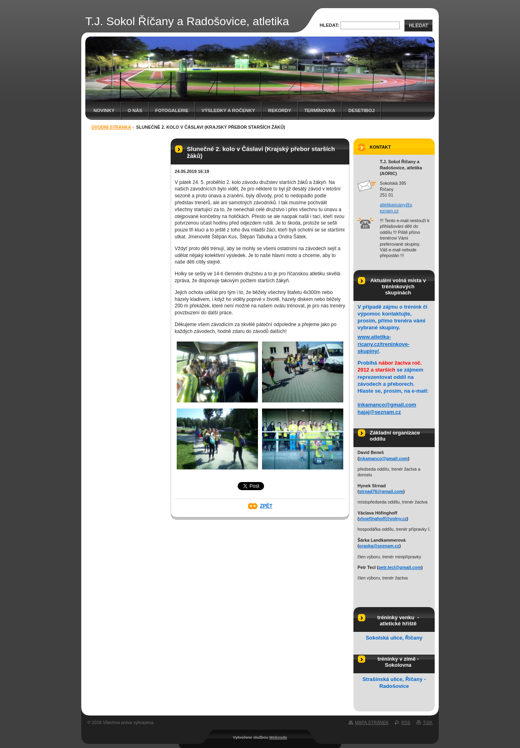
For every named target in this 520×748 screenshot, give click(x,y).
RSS (405, 722)
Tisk (428, 722)
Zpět (266, 506)
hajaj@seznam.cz (379, 412)
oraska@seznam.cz (379, 545)
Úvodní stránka (111, 127)
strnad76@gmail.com (381, 491)
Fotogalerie (171, 110)
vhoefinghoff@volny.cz (383, 518)
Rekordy (279, 110)
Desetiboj (361, 110)
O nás (135, 110)
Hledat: (329, 25)
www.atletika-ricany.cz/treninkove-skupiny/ (384, 344)
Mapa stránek (372, 722)
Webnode (278, 737)
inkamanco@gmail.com (387, 405)
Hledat (418, 25)
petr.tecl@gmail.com (399, 567)
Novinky (104, 110)
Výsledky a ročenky (228, 110)
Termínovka (320, 110)
